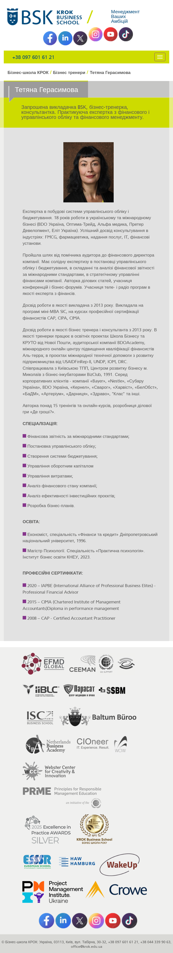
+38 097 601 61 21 (33, 57)
